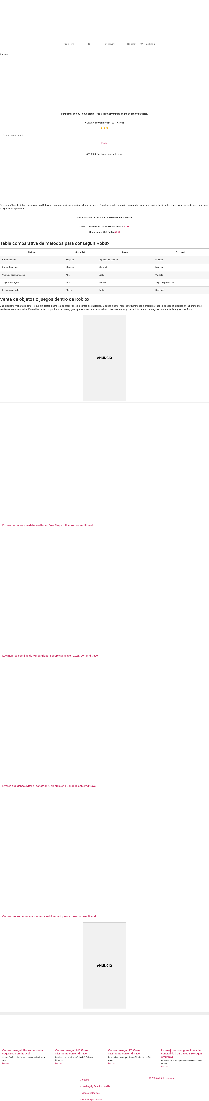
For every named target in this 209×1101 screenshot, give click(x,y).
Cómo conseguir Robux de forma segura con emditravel (22, 1052)
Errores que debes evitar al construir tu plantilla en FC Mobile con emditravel (49, 786)
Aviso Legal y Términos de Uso (95, 1086)
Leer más (6, 1063)
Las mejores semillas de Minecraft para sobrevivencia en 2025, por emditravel (50, 655)
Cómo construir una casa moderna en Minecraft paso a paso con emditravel (49, 916)
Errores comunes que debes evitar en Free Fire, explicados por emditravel (47, 525)
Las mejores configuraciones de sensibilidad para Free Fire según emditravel (181, 1053)
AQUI (117, 232)
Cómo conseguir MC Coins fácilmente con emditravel (71, 1052)
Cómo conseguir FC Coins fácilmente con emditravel (124, 1052)
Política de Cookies (90, 1093)
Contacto (84, 1079)
